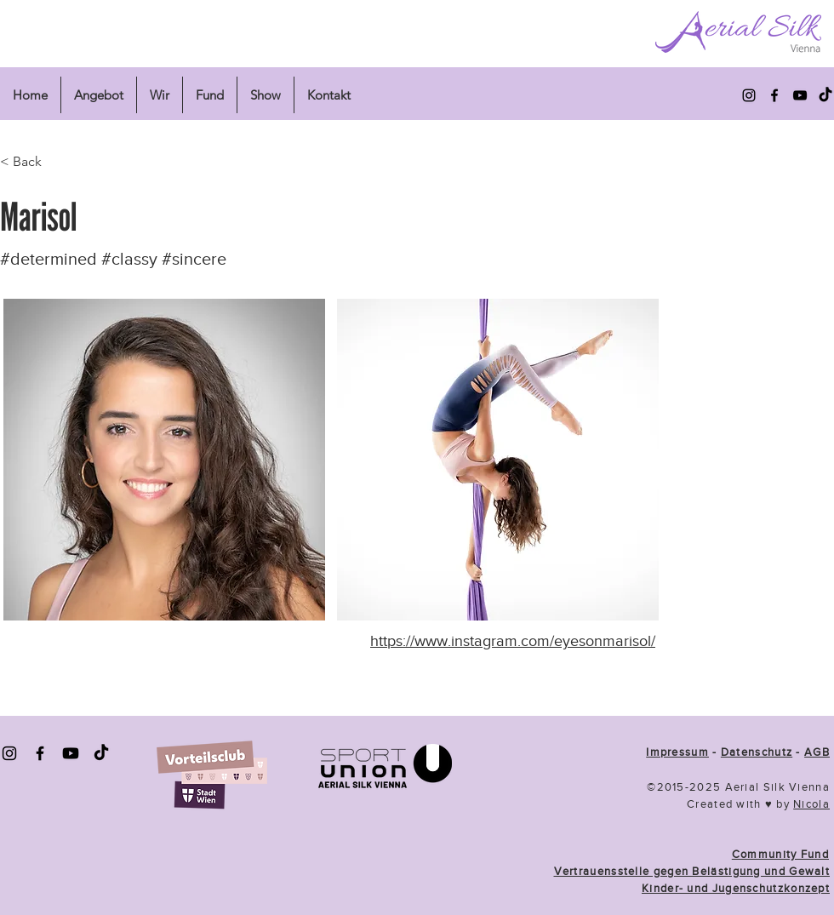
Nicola (811, 804)
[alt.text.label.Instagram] (748, 95)
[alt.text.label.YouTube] (799, 95)
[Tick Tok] (825, 95)
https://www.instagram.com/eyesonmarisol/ (512, 640)
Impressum (677, 752)
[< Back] (55, 162)
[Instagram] (9, 753)
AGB (817, 752)
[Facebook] (40, 753)
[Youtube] (70, 753)
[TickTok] (101, 753)
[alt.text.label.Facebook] (774, 95)
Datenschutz (756, 752)
